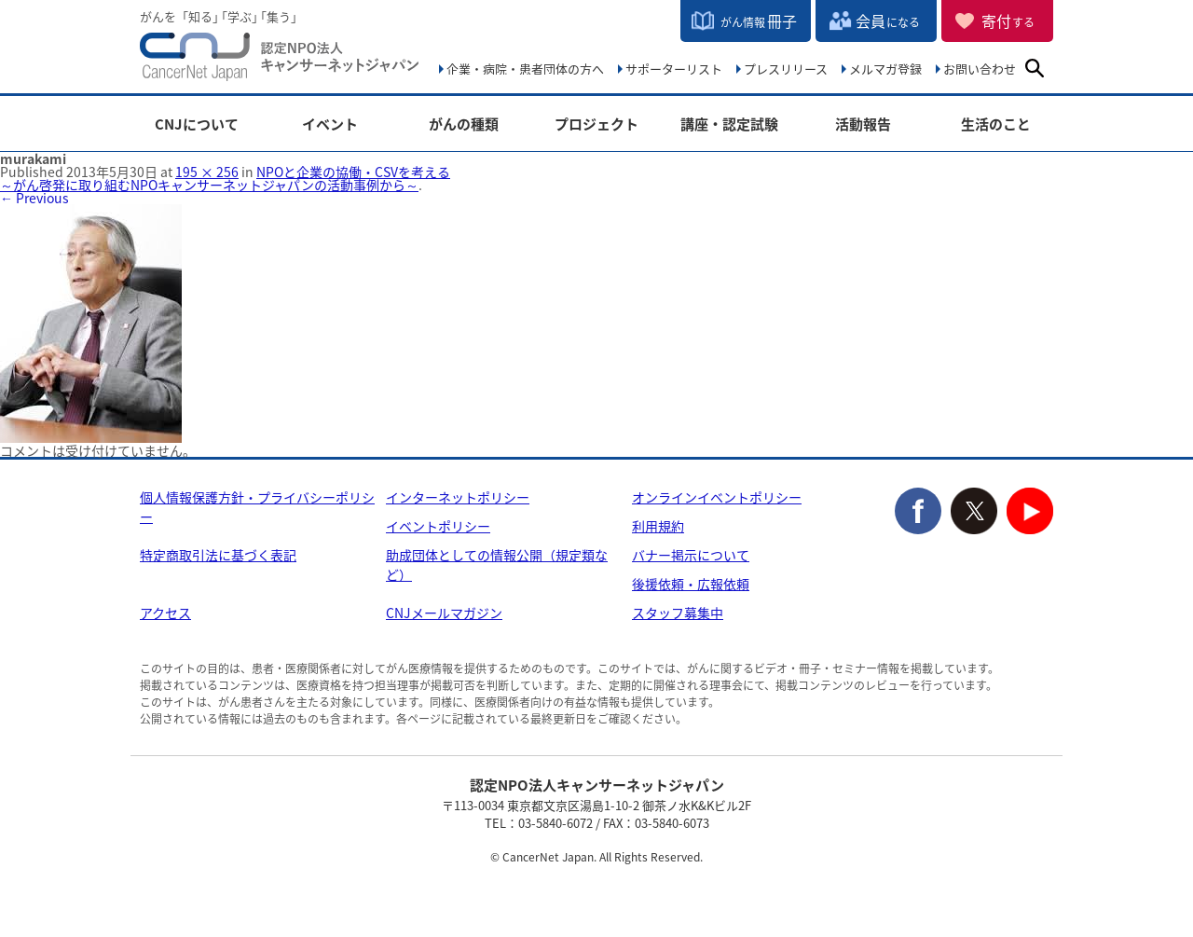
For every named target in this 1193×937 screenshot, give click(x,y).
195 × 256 (207, 171)
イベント (330, 124)
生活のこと (996, 124)
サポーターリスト (673, 68)
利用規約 (658, 526)
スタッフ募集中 (677, 612)
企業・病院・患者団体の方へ (525, 68)
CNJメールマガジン (444, 612)
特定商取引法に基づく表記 (218, 554)
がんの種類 (464, 124)
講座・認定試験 (729, 124)
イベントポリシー (438, 526)
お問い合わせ (979, 68)
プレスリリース (786, 68)
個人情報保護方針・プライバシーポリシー (257, 507)
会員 (888, 20)
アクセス (165, 612)
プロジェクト (596, 124)
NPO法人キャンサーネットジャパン (279, 61)
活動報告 (863, 124)
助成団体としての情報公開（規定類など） (497, 564)
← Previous (34, 197)
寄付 (1008, 20)
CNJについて (197, 124)
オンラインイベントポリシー (717, 497)
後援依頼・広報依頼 (690, 583)
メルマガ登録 (885, 68)
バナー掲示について (690, 554)
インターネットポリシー (457, 497)
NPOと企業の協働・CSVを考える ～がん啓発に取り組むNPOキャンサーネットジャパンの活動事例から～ (225, 178)
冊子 (758, 20)
